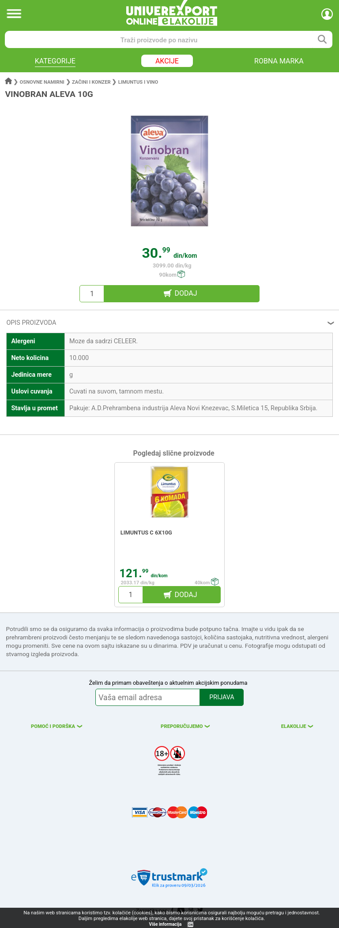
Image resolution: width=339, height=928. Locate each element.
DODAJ (185, 293)
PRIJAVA (221, 697)
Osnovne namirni (42, 82)
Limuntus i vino (138, 82)
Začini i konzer (91, 82)
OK (190, 925)
